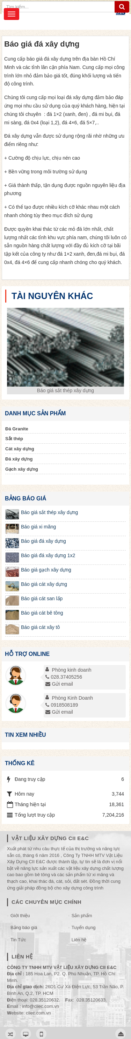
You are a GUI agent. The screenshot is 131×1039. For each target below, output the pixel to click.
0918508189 (61, 705)
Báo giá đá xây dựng (43, 541)
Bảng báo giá (23, 927)
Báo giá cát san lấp (42, 598)
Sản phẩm (82, 915)
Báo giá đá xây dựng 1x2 (48, 555)
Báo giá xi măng (38, 526)
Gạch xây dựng (21, 469)
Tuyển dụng (84, 927)
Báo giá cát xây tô (40, 627)
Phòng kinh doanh (72, 670)
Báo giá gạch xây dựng (46, 570)
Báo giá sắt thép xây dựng (65, 390)
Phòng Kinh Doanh (72, 698)
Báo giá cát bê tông (42, 613)
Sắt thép (14, 438)
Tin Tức (18, 939)
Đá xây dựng (18, 459)
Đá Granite (16, 428)
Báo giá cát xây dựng (44, 584)
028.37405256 (63, 677)
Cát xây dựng (19, 448)
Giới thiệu (20, 915)
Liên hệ (79, 939)
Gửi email (59, 684)
